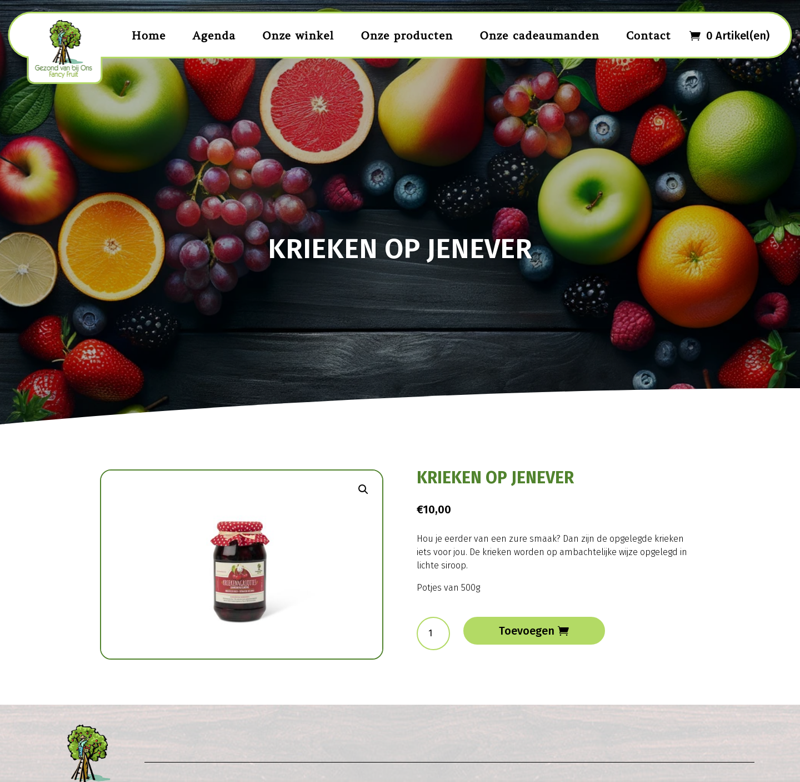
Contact (648, 35)
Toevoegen (526, 630)
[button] (363, 489)
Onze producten (407, 35)
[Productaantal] (433, 633)
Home (149, 35)
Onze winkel (298, 35)
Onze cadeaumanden (539, 35)
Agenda (214, 35)
